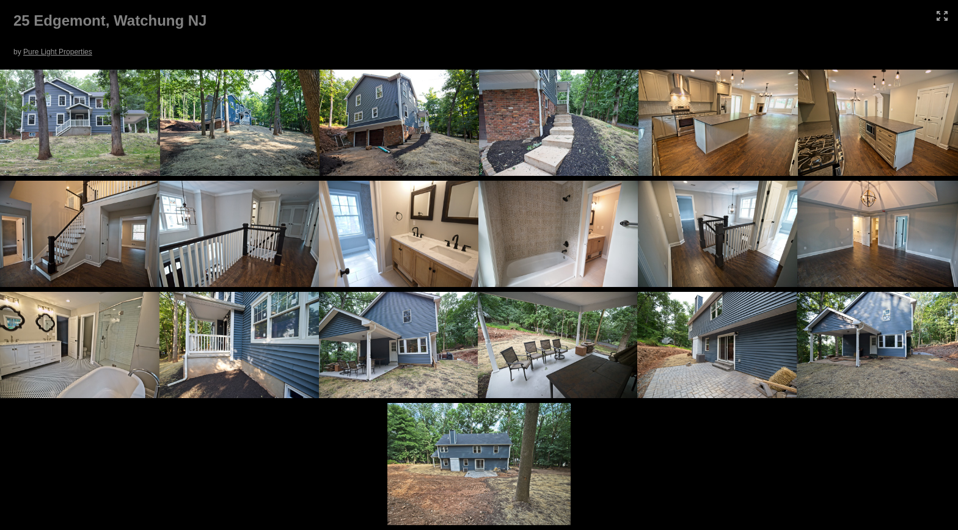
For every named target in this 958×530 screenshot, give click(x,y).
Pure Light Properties (57, 52)
